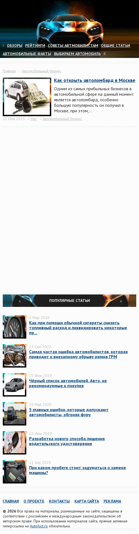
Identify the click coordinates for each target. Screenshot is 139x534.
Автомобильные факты (27, 53)
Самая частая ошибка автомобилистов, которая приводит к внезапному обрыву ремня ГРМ (78, 354)
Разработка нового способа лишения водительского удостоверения (67, 441)
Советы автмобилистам (73, 45)
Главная (9, 70)
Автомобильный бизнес (41, 70)
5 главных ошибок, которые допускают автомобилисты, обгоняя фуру (69, 412)
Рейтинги (35, 45)
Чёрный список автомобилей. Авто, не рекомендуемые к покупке (68, 383)
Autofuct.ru (39, 526)
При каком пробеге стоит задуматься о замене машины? (77, 470)
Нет (34, 118)
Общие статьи (115, 45)
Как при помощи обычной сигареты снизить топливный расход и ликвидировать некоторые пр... (78, 327)
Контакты (59, 501)
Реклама (112, 501)
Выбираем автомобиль (77, 53)
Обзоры (14, 45)
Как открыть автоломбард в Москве (94, 80)
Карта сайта (86, 501)
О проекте (34, 501)
